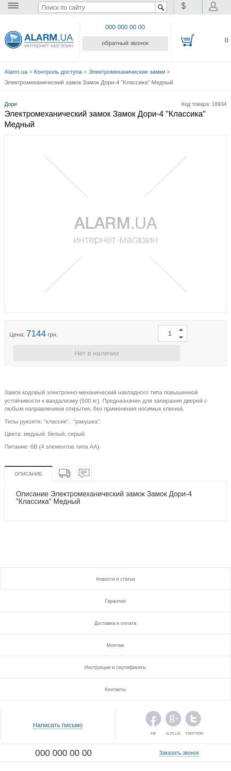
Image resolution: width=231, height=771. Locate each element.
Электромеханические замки (127, 70)
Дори (10, 101)
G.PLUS (173, 719)
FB (153, 719)
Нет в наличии (115, 351)
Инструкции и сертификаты (115, 665)
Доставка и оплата (115, 621)
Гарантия (115, 599)
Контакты (115, 687)
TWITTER (193, 719)
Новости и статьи (115, 577)
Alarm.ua (15, 70)
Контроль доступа (58, 70)
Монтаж (115, 643)
